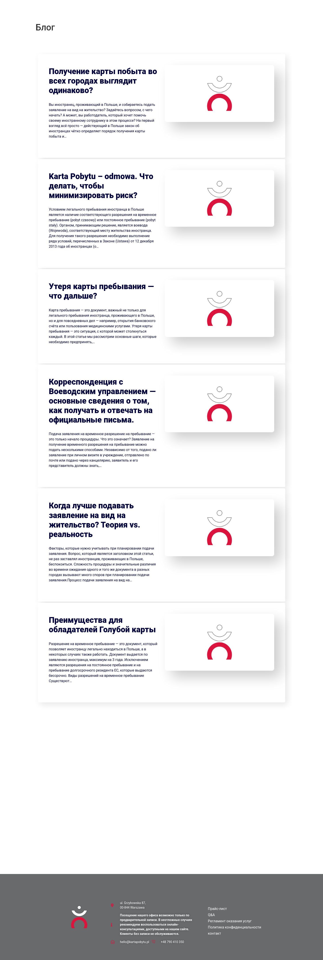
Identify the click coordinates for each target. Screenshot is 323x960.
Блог (158, 11)
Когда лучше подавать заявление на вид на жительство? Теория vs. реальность (94, 520)
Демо (173, 11)
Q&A (143, 11)
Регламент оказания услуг (230, 921)
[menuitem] (213, 12)
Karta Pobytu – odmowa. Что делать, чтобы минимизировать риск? (101, 186)
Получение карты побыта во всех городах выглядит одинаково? (103, 81)
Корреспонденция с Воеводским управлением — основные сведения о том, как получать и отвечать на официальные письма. (102, 401)
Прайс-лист (123, 11)
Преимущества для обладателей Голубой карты (102, 625)
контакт (191, 11)
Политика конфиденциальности (234, 927)
